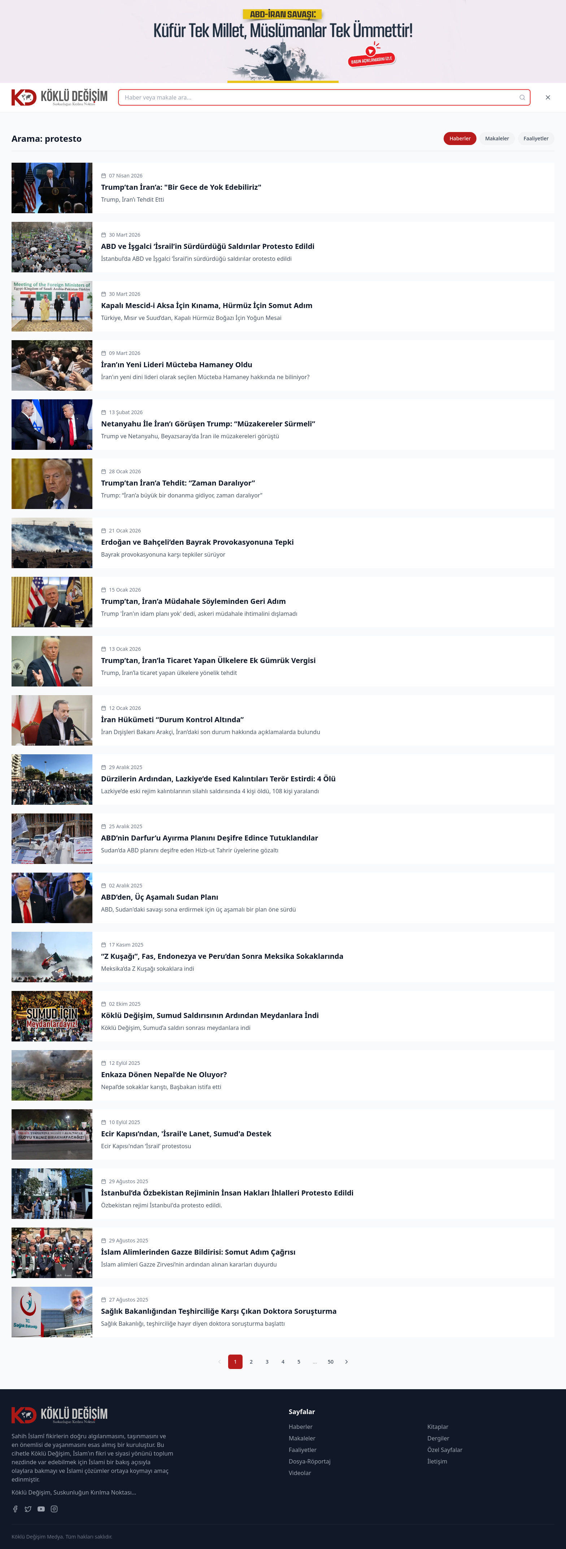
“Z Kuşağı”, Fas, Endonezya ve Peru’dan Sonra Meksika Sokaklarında (222, 956)
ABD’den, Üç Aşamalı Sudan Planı (159, 897)
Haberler (460, 138)
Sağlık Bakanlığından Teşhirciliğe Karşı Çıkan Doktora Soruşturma (219, 1311)
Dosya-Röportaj (310, 1461)
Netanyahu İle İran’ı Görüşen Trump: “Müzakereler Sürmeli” (208, 424)
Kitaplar (437, 1427)
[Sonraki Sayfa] (346, 1362)
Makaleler (497, 138)
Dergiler (438, 1438)
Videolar (300, 1473)
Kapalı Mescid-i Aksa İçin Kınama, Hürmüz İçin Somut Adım (207, 305)
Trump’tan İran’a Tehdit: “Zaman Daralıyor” (178, 483)
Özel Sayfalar (444, 1450)
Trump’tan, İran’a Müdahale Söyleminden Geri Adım (193, 601)
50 (331, 1361)
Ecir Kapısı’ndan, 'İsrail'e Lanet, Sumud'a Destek (186, 1133)
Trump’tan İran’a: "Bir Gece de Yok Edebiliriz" (181, 187)
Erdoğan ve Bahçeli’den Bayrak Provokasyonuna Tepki (197, 542)
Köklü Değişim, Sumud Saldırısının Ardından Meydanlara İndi (210, 1015)
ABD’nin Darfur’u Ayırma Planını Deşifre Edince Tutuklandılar (209, 838)
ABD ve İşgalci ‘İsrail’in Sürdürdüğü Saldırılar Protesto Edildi (207, 246)
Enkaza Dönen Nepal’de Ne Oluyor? (164, 1074)
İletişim (437, 1461)
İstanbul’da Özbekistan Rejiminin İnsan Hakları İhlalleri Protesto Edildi (227, 1193)
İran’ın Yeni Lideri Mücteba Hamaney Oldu (176, 364)
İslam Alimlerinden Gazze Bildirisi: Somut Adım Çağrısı (198, 1252)
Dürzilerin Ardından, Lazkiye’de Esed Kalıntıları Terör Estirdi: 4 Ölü (218, 779)
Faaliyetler (536, 138)
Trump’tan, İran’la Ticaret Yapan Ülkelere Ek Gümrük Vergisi (208, 660)
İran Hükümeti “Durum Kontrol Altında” (172, 719)
